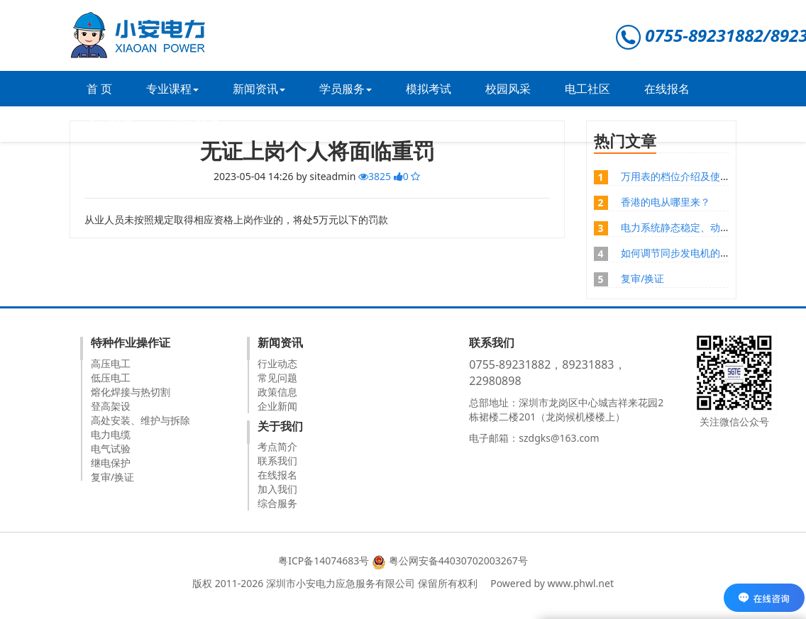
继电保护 (111, 462)
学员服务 (345, 88)
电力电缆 (111, 434)
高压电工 (111, 363)
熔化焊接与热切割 (130, 391)
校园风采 (508, 88)
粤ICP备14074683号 (323, 560)
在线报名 (667, 88)
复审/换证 (642, 278)
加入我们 (277, 489)
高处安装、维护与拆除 (140, 420)
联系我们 (196, 124)
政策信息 (277, 391)
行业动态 (277, 363)
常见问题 (277, 377)
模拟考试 (428, 88)
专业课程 (172, 88)
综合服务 (277, 503)
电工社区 (587, 88)
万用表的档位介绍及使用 (675, 176)
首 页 (99, 88)
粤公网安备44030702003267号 (458, 560)
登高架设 (111, 406)
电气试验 (111, 448)
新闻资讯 (259, 88)
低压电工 (111, 377)
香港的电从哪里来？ (665, 201)
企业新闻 (277, 406)
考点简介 (277, 446)
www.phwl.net (581, 583)
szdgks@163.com (559, 438)
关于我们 (113, 124)
